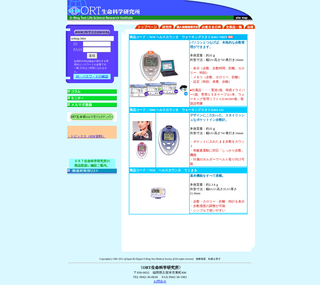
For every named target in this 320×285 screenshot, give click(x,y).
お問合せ (160, 281)
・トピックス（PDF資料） (86, 136)
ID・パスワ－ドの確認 (92, 76)
